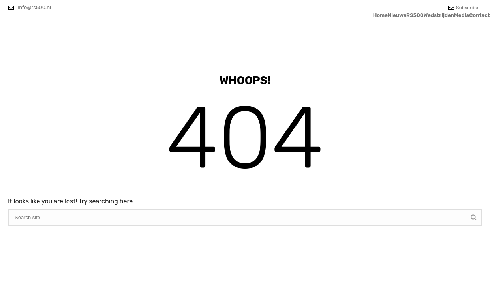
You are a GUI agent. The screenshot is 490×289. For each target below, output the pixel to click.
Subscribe (463, 7)
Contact (479, 15)
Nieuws (397, 15)
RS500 (415, 15)
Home (380, 15)
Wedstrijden (439, 15)
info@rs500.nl (34, 7)
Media (461, 15)
